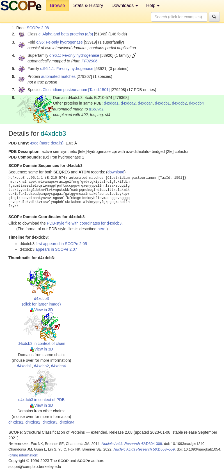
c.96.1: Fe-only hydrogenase (74, 55)
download (116, 172)
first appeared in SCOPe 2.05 (61, 243)
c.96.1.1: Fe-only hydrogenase (66, 68)
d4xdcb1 (162, 103)
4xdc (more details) (46, 143)
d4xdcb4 (196, 103)
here (101, 229)
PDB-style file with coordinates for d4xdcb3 (84, 223)
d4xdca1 (111, 103)
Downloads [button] (124, 5)
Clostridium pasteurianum (65, 89)
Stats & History (88, 5)
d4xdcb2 (179, 103)
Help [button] (152, 5)
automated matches (58, 76)
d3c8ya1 (96, 109)
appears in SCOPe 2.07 (56, 249)
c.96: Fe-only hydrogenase (59, 42)
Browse (57, 5)
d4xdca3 (49, 422)
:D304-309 (132, 444)
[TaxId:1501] (98, 89)
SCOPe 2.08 (38, 28)
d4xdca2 (128, 103)
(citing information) (23, 455)
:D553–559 (144, 449)
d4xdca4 (145, 103)
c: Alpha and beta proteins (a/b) (65, 34)
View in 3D (41, 309)
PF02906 (89, 61)
